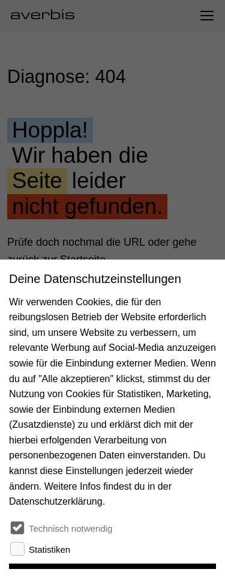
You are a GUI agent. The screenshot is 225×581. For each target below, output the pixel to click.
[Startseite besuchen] (47, 15)
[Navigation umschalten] (206, 15)
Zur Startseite (39, 301)
